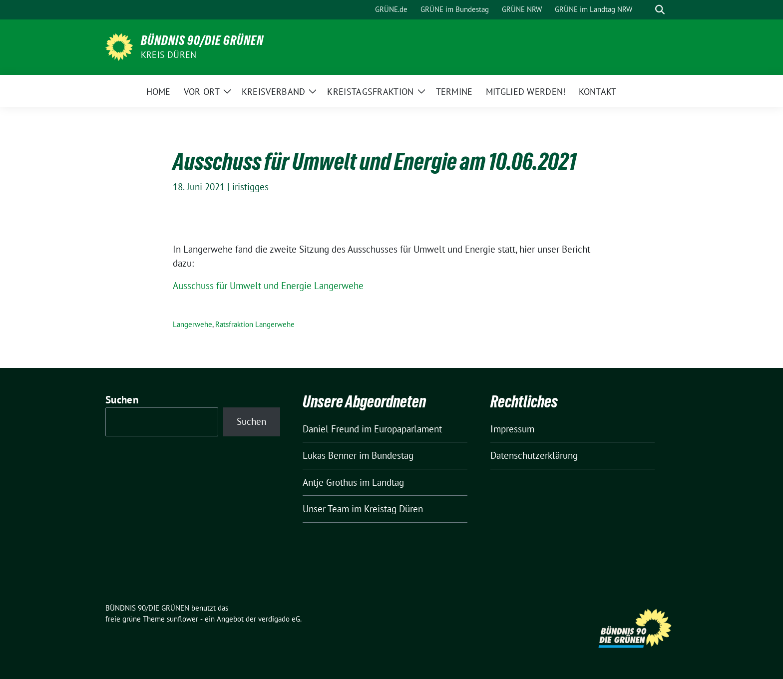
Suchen (121, 399)
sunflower (182, 619)
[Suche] (645, 9)
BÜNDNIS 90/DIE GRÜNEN (202, 40)
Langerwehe (192, 324)
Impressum (512, 429)
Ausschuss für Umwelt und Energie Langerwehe (268, 286)
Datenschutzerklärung (534, 455)
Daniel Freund (331, 429)
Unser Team (326, 509)
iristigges (250, 187)
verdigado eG (279, 619)
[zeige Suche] (660, 9)
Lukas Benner (330, 455)
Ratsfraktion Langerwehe (255, 324)
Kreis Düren (168, 54)
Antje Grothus (330, 482)
